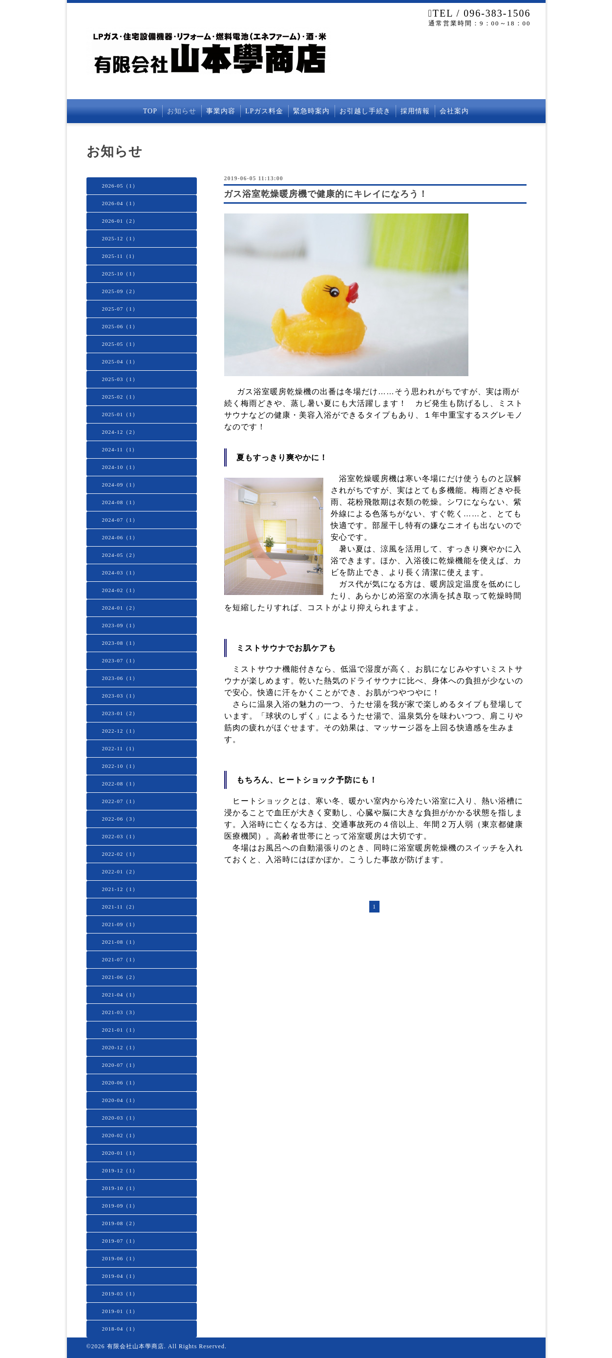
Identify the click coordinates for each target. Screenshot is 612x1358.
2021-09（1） (120, 924)
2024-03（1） (120, 572)
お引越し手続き (365, 111)
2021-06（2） (120, 977)
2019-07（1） (120, 1241)
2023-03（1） (120, 696)
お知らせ (181, 111)
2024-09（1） (120, 485)
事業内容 (220, 111)
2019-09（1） (120, 1206)
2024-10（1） (120, 467)
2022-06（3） (120, 819)
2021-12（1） (120, 889)
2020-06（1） (120, 1082)
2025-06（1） (120, 326)
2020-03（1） (120, 1118)
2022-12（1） (120, 731)
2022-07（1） (120, 801)
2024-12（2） (120, 432)
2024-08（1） (120, 502)
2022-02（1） (120, 854)
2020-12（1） (120, 1047)
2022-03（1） (120, 836)
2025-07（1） (120, 309)
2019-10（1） (120, 1188)
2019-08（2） (120, 1223)
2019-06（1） (120, 1258)
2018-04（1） (120, 1329)
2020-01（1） (120, 1153)
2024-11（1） (120, 449)
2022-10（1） (120, 766)
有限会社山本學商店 (135, 1346)
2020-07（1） (120, 1065)
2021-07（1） (120, 959)
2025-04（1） (120, 361)
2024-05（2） (120, 555)
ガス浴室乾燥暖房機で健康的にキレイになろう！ (326, 194)
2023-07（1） (120, 660)
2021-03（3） (120, 1012)
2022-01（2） (120, 871)
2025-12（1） (120, 238)
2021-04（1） (120, 994)
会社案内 (454, 111)
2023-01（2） (120, 713)
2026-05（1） (120, 186)
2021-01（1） (120, 1030)
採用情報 (415, 111)
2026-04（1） (120, 203)
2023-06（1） (120, 678)
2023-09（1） (120, 625)
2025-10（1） (120, 273)
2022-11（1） (120, 748)
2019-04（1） (120, 1276)
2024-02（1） (120, 590)
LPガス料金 (264, 111)
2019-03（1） (120, 1293)
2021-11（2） (120, 907)
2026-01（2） (120, 221)
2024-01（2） (120, 608)
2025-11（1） (120, 256)
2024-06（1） (120, 537)
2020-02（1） (120, 1135)
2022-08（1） (120, 783)
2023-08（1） (120, 643)
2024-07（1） (120, 520)
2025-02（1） (120, 397)
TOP (150, 111)
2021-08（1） (120, 942)
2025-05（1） (120, 344)
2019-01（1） (120, 1311)
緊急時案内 (311, 111)
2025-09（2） (120, 291)
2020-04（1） (120, 1100)
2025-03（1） (120, 379)
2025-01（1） (120, 414)
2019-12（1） (120, 1170)
